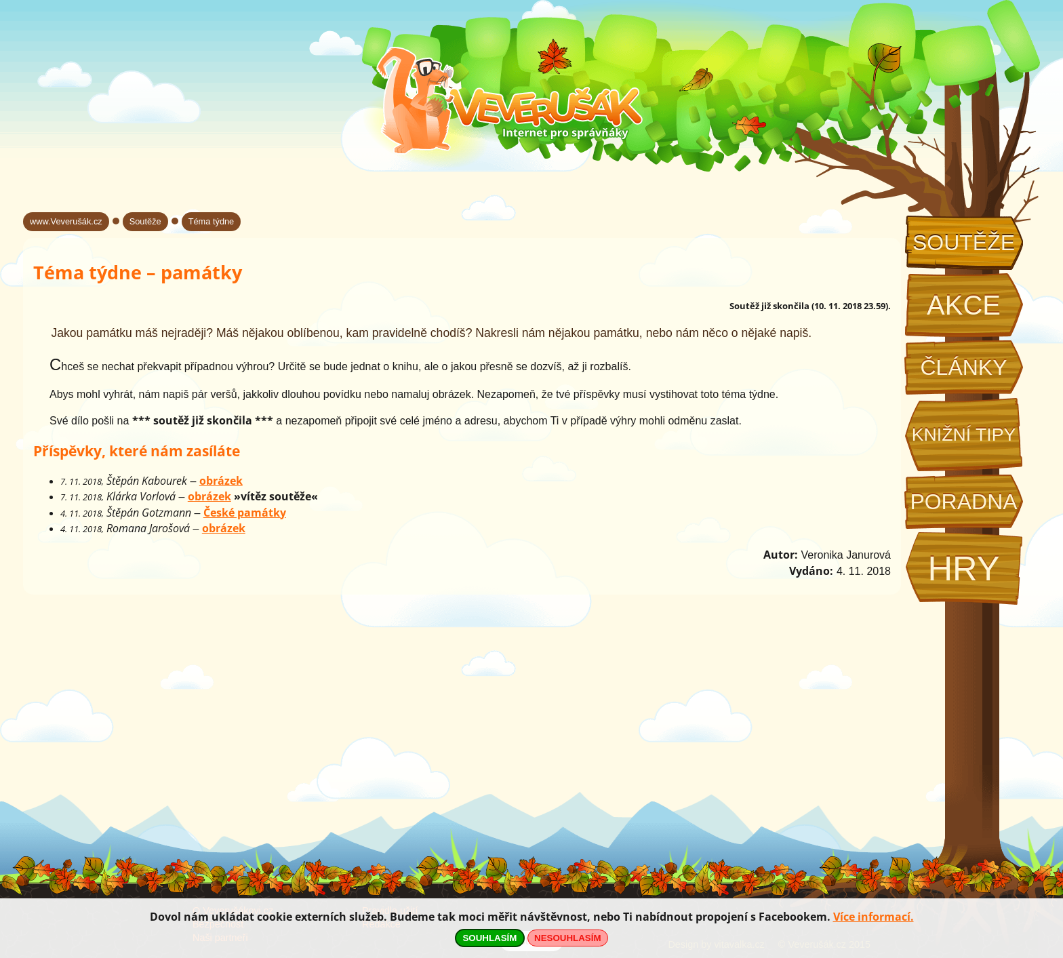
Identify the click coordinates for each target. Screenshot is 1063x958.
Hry (963, 568)
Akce (964, 305)
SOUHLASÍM (489, 938)
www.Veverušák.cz (66, 221)
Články (963, 367)
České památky (244, 512)
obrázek (221, 480)
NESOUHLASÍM (567, 938)
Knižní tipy (964, 434)
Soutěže (963, 243)
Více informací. (873, 916)
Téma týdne (211, 221)
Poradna (963, 502)
